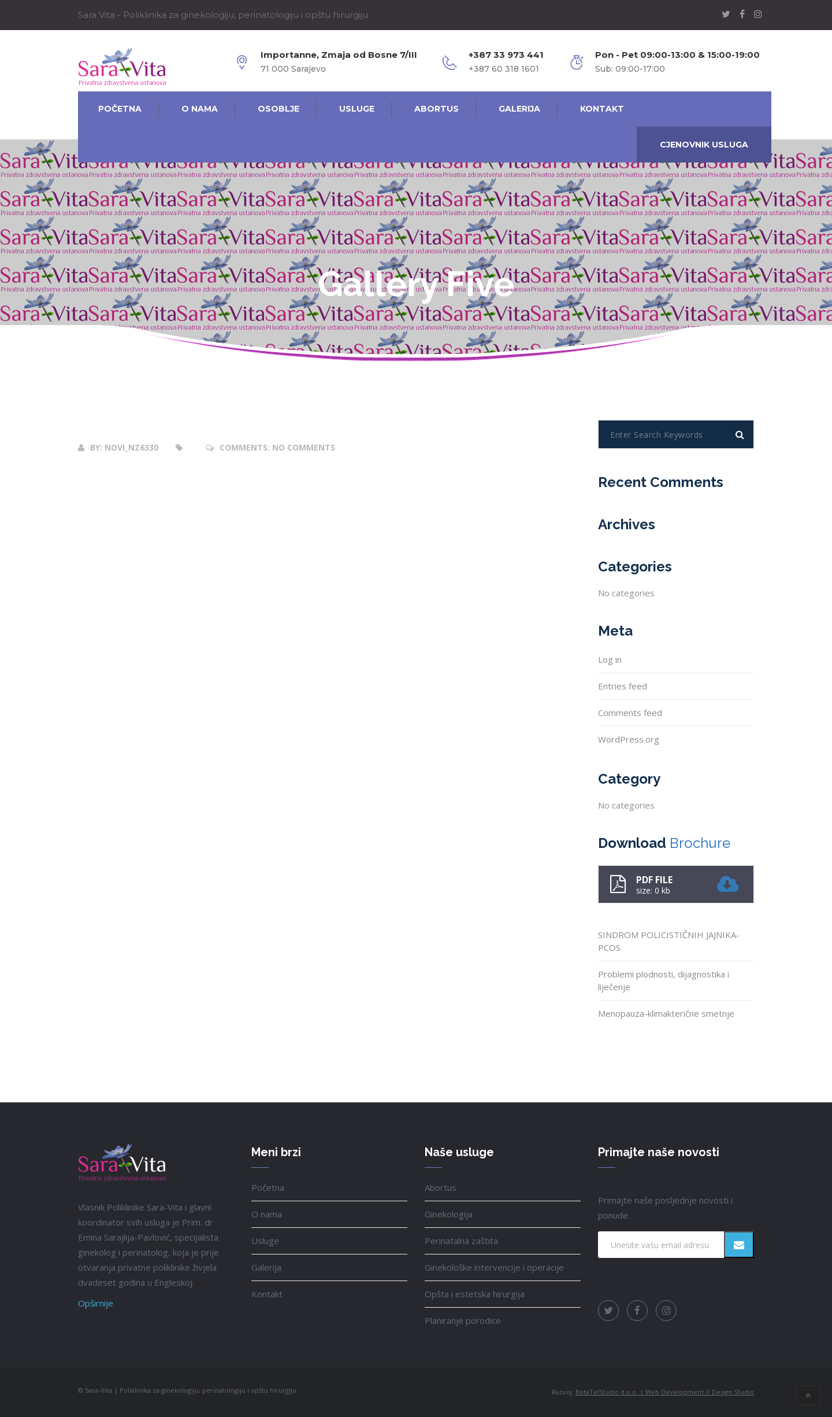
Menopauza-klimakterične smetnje (666, 1013)
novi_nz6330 (131, 447)
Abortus (440, 1187)
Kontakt (267, 1294)
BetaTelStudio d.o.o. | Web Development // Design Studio (664, 1392)
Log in (610, 659)
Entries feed (622, 686)
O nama (266, 1214)
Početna (267, 1187)
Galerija (266, 1267)
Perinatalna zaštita (461, 1240)
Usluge (265, 1240)
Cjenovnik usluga (704, 144)
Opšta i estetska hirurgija (475, 1294)
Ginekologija (449, 1214)
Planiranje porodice (463, 1320)
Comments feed (630, 712)
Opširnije (95, 1303)
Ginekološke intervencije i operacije (494, 1267)
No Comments (303, 447)
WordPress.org (628, 739)
